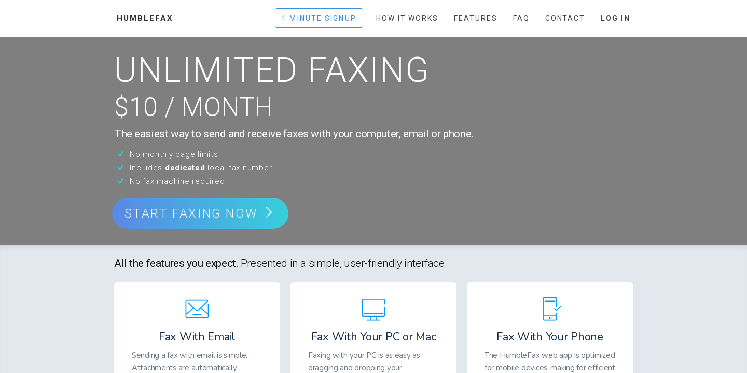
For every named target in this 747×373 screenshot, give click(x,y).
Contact (565, 18)
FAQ (521, 18)
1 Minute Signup (319, 18)
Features (475, 18)
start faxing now (200, 213)
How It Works (407, 18)
